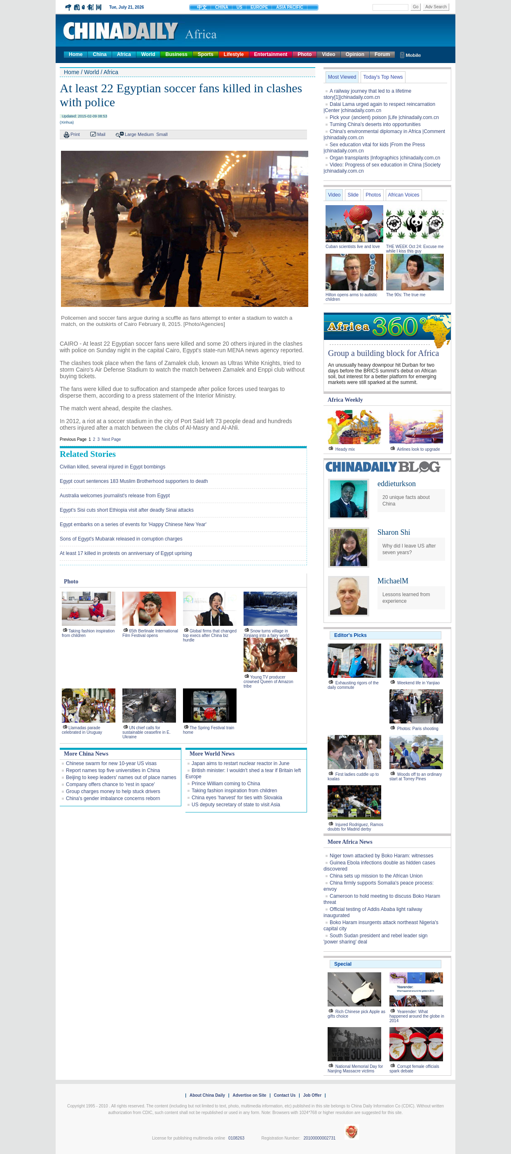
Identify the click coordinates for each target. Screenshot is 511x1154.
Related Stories (88, 454)
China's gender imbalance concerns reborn (113, 798)
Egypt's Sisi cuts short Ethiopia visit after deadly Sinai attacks (127, 510)
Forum (382, 54)
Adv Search (436, 7)
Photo (305, 54)
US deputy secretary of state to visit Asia (236, 805)
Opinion (355, 54)
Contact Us (284, 1095)
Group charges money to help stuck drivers (113, 791)
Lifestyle (234, 54)
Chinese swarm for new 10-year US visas (111, 763)
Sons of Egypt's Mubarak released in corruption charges (121, 539)
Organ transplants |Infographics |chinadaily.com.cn (385, 158)
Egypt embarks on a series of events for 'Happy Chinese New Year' (133, 524)
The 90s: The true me (405, 295)
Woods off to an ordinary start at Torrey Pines (415, 776)
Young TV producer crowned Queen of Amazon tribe (268, 681)
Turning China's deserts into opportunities (375, 124)
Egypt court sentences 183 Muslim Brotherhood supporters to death (134, 481)
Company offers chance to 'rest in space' (110, 784)
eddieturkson (396, 484)
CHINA (221, 7)
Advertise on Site (249, 1095)
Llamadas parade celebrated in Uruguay (82, 730)
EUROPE (259, 7)
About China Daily (207, 1095)
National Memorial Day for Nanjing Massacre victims (355, 1068)
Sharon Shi (393, 532)
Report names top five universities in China (113, 770)
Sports (205, 54)
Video (328, 54)
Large (130, 134)
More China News (86, 754)
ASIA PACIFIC (289, 7)
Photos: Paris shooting (417, 728)
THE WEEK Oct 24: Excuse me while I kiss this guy (414, 248)
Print (75, 134)
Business (176, 54)
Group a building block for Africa (383, 353)
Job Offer (312, 1095)
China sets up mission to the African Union (376, 876)
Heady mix (345, 449)
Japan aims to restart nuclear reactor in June (240, 763)
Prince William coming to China (226, 783)
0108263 (236, 1138)
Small (162, 134)
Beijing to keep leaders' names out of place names (121, 777)
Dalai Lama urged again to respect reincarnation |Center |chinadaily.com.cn (379, 107)
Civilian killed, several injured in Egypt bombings (112, 467)
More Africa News (350, 842)
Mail (101, 134)
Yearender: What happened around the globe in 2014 (416, 1016)
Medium (146, 134)
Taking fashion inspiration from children (234, 791)
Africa (124, 54)
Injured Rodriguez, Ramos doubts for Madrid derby (355, 826)
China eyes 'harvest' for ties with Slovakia (237, 798)
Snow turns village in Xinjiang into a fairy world (266, 633)
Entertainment (271, 54)
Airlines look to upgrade (418, 449)
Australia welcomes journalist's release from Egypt (115, 496)
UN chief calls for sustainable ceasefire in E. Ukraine (146, 732)
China (99, 54)
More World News (212, 754)
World (148, 54)
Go (415, 7)
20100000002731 (319, 1138)
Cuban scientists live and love (353, 246)
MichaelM (392, 581)
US (239, 7)
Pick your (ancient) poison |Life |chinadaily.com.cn (384, 117)
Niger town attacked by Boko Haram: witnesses (381, 856)
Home (75, 54)
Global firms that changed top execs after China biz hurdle (210, 635)
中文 (202, 7)
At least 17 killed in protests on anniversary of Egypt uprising (126, 553)
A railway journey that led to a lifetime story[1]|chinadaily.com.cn (367, 94)
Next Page (111, 439)
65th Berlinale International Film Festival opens (150, 633)
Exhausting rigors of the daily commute (353, 685)
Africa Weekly (345, 400)
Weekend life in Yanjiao (418, 683)
